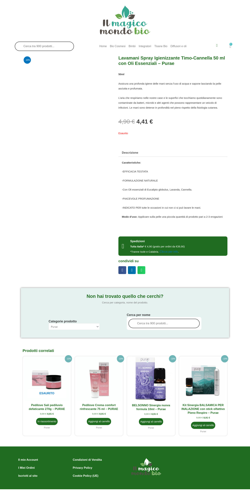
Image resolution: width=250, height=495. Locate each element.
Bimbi (132, 46)
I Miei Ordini (26, 466)
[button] (122, 270)
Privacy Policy (82, 466)
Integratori (145, 46)
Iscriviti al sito (27, 474)
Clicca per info (168, 251)
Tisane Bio (160, 46)
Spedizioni (137, 241)
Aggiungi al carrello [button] (99, 420)
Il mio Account (27, 458)
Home (103, 46)
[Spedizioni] (123, 246)
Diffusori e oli (178, 46)
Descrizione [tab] (129, 152)
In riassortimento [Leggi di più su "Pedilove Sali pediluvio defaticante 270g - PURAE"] (47, 420)
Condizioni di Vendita (87, 458)
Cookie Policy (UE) (85, 474)
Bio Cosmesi (118, 46)
